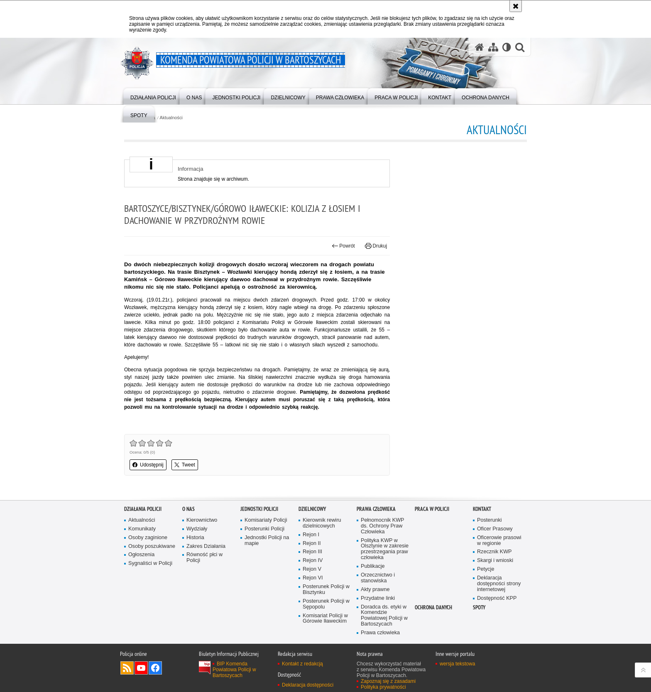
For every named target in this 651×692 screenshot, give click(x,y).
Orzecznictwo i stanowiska (378, 578)
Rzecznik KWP (494, 552)
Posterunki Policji (264, 529)
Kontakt (482, 509)
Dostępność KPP (496, 598)
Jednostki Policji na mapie (267, 540)
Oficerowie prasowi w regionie (499, 540)
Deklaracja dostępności (307, 685)
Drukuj (376, 246)
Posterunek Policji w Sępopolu (326, 604)
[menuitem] (153, 96)
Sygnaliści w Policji (150, 563)
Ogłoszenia (141, 554)
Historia (195, 537)
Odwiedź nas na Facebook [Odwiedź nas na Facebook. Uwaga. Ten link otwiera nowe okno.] (155, 668)
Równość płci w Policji (204, 557)
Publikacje (373, 566)
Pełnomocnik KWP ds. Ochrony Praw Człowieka (382, 526)
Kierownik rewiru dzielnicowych (322, 523)
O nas (188, 509)
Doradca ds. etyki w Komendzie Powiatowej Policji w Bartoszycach (384, 615)
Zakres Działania (205, 546)
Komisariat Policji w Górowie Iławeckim (325, 618)
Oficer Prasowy (495, 529)
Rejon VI (313, 578)
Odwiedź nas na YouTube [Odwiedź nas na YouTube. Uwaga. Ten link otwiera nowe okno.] (141, 668)
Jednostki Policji (259, 509)
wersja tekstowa (457, 664)
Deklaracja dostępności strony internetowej (499, 583)
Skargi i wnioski (495, 560)
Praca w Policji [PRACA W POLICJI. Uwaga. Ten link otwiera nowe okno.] (432, 509)
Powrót (343, 246)
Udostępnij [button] (148, 465)
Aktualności (171, 117)
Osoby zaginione (147, 537)
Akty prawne (375, 589)
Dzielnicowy (312, 509)
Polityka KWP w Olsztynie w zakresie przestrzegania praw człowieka (385, 549)
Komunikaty (142, 529)
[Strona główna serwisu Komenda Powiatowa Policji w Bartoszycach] (479, 47)
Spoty (479, 607)
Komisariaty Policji (266, 520)
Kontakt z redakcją (302, 664)
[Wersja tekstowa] (506, 47)
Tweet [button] (184, 465)
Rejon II (312, 543)
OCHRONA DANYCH (433, 607)
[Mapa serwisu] (493, 47)
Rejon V (312, 569)
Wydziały (196, 529)
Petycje (485, 569)
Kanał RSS (127, 668)
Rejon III (312, 552)
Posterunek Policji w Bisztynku (326, 589)
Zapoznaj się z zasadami (388, 681)
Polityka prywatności (383, 687)
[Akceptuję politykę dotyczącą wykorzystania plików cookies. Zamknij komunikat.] (515, 6)
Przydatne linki (378, 598)
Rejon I (311, 534)
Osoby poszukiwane (151, 546)
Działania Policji (143, 509)
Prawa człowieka (376, 509)
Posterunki (489, 520)
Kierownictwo (201, 520)
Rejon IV (313, 560)
